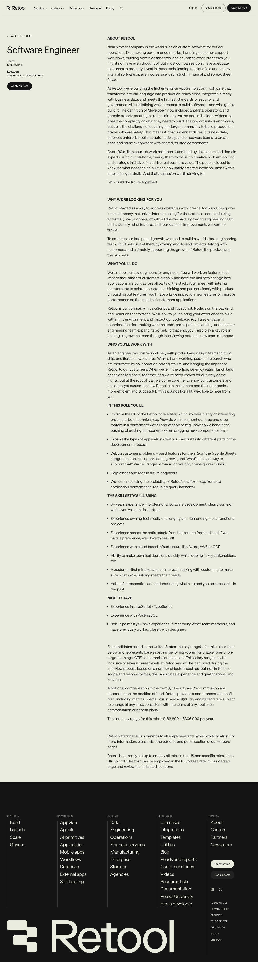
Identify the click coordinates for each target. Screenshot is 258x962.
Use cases (95, 8)
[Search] (126, 8)
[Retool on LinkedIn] (212, 889)
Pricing (110, 8)
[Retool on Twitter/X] (220, 889)
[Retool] (16, 8)
